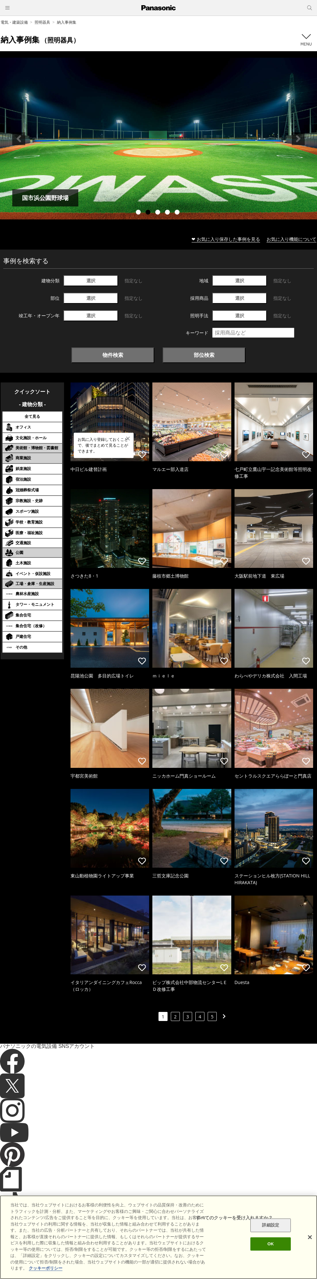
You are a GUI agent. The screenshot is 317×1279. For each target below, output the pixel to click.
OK (271, 1243)
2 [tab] (149, 213)
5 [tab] (178, 213)
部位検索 (204, 354)
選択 (90, 280)
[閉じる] (310, 1237)
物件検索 (113, 354)
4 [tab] (168, 213)
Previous (18, 138)
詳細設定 (270, 1225)
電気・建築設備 (14, 22)
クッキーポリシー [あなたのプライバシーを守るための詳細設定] (45, 1268)
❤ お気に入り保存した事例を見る (225, 239)
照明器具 (42, 22)
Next (298, 138)
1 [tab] (139, 213)
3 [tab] (158, 213)
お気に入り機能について (291, 239)
